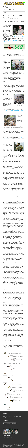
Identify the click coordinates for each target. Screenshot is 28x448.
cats (4, 41)
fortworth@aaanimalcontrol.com (9, 6)
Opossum (14, 358)
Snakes (14, 399)
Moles (8, 372)
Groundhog (12, 375)
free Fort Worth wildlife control (19, 36)
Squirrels (11, 355)
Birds (8, 393)
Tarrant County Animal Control (9, 424)
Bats (10, 396)
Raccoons (8, 352)
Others (11, 406)
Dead (8, 403)
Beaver (8, 382)
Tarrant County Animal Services (12, 40)
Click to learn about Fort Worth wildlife (10, 423)
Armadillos (15, 378)
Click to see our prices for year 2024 (10, 422)
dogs (6, 41)
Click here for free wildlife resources (10, 425)
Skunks (8, 362)
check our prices (10, 81)
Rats (10, 365)
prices (4, 32)
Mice (14, 368)
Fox (10, 386)
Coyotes (14, 389)
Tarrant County (7, 146)
